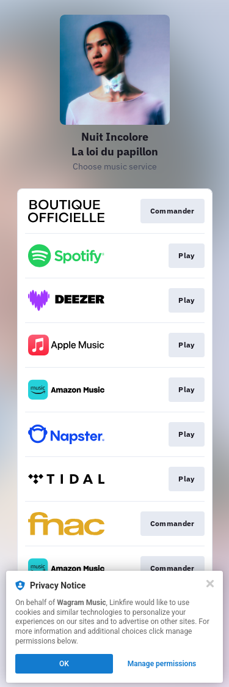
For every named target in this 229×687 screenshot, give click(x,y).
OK (64, 663)
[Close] (210, 583)
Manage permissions (162, 663)
